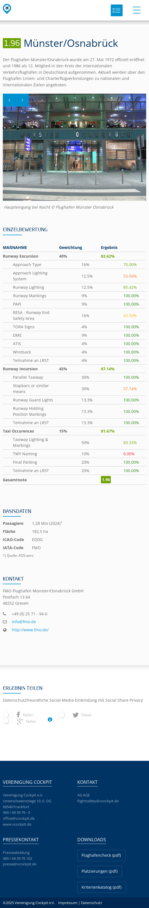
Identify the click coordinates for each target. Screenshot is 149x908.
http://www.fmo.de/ (30, 629)
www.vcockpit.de (17, 824)
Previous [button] (9, 106)
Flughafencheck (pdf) (101, 855)
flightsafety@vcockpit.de (98, 800)
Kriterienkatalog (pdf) (101, 887)
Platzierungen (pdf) (100, 871)
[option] (74, 152)
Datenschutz (91, 902)
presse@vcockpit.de (19, 864)
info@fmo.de (24, 621)
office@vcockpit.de (19, 818)
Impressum (67, 902)
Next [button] (22, 106)
